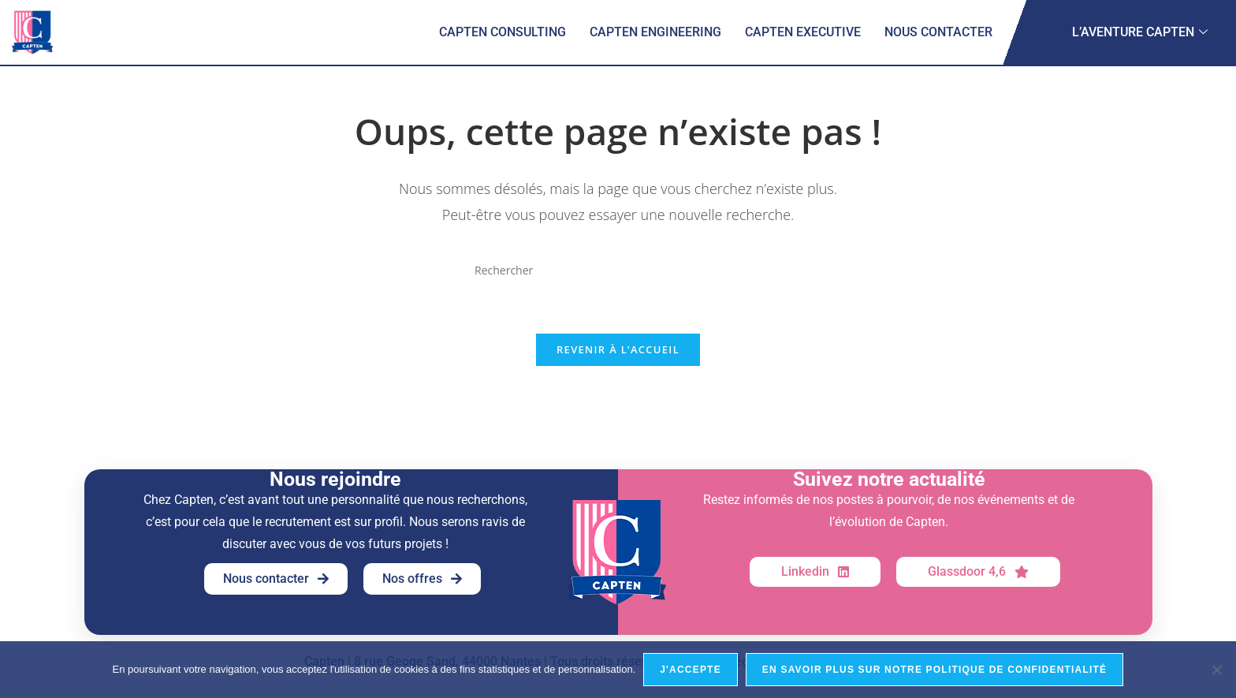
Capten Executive (803, 31)
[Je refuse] (1216, 669)
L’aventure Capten (1140, 31)
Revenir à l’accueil (618, 350)
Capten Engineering (655, 31)
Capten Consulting (502, 31)
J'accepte (690, 669)
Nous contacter (938, 31)
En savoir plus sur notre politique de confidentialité (934, 669)
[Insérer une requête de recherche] (618, 270)
